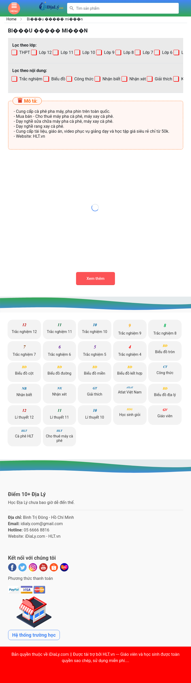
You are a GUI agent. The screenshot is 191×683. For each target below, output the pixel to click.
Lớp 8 (128, 52)
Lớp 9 (108, 52)
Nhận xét (137, 78)
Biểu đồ (57, 78)
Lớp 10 (88, 52)
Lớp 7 (147, 52)
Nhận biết (110, 78)
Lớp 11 (66, 52)
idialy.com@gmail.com (42, 523)
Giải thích (163, 78)
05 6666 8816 (36, 529)
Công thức (83, 78)
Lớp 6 (166, 52)
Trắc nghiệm (30, 78)
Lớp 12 (44, 52)
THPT (24, 52)
